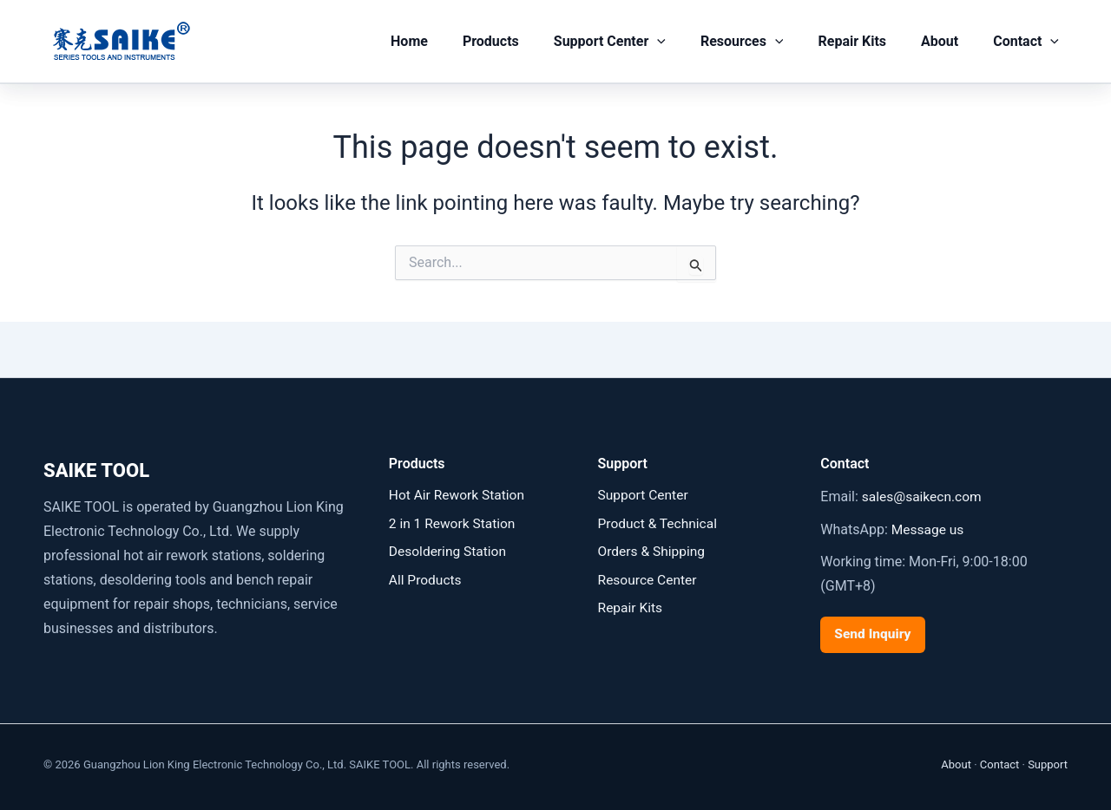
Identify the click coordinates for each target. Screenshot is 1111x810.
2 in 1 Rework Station (454, 523)
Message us (928, 528)
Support (1048, 763)
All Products (426, 579)
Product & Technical (659, 523)
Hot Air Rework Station (459, 495)
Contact (1029, 41)
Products (529, 41)
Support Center (641, 41)
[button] (688, 41)
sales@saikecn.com (923, 496)
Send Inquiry (873, 633)
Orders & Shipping (653, 551)
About (950, 41)
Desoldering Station (449, 551)
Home (454, 41)
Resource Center (649, 579)
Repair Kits (869, 41)
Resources (766, 41)
